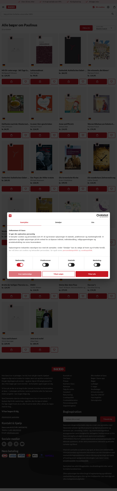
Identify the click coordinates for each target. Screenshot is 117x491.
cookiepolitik (86, 250)
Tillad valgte (58, 274)
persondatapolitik (70, 250)
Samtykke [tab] (24, 222)
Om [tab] (92, 222)
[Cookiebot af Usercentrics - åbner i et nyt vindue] (98, 215)
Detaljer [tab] (58, 222)
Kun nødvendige (25, 274)
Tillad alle (92, 274)
